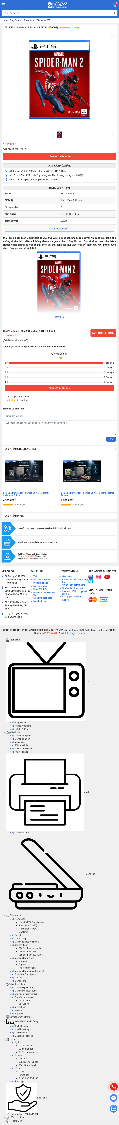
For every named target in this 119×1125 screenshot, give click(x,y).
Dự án (16, 1042)
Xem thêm (59, 317)
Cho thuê (23, 1058)
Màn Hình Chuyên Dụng (22, 1021)
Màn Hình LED (20, 1032)
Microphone (19, 1007)
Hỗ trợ (16, 1068)
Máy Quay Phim (15, 984)
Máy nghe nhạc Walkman (25, 941)
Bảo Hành (26, 1097)
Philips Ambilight (21, 726)
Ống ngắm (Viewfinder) (24, 994)
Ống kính (23, 964)
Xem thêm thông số (60, 228)
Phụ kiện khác (20, 752)
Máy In (48, 792)
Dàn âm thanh (20, 945)
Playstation (29, 20)
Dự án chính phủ (26, 1045)
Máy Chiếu (13, 732)
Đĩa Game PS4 (25, 932)
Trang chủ (13, 639)
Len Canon (24, 1004)
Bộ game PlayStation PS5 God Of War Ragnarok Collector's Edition (26, 494)
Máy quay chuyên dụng (24, 990)
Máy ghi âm (19, 981)
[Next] (115, 449)
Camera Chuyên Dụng (18, 1017)
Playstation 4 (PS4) (28, 928)
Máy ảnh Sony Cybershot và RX (28, 971)
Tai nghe (17, 935)
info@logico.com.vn (75, 633)
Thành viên (14, 1121)
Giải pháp (18, 1081)
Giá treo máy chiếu (22, 748)
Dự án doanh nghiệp (28, 1052)
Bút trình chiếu (20, 745)
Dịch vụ (17, 1055)
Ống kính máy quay (22, 997)
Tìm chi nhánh (15, 1117)
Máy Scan (50, 874)
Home (4, 20)
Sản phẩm (37, 571)
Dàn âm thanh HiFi (27, 951)
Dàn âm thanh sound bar (30, 948)
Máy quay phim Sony (23, 987)
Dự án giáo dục (26, 1049)
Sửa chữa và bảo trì (28, 1065)
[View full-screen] (112, 36)
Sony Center (15, 20)
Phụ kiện (17, 1013)
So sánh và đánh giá (28, 1078)
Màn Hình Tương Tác (23, 1036)
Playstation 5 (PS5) (28, 925)
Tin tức (11, 1039)
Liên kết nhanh (69, 571)
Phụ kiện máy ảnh (27, 968)
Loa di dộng (19, 938)
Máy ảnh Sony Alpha (23, 958)
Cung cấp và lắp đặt (28, 1062)
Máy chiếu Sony (21, 739)
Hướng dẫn (24, 1075)
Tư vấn (22, 1071)
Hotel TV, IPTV (20, 729)
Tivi (47, 681)
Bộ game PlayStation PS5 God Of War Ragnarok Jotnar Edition (87, 494)
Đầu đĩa (17, 977)
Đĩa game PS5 (43, 20)
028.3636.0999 (49, 633)
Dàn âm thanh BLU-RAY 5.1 (31, 955)
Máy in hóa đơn (20, 832)
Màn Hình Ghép (20, 1029)
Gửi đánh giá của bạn (59, 388)
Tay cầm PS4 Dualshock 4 (31, 922)
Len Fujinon (24, 1000)
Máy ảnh (23, 961)
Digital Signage (20, 1026)
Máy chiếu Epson (21, 735)
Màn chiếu (18, 742)
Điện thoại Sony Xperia (24, 974)
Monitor (17, 1010)
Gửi (111, 439)
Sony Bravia (19, 722)
